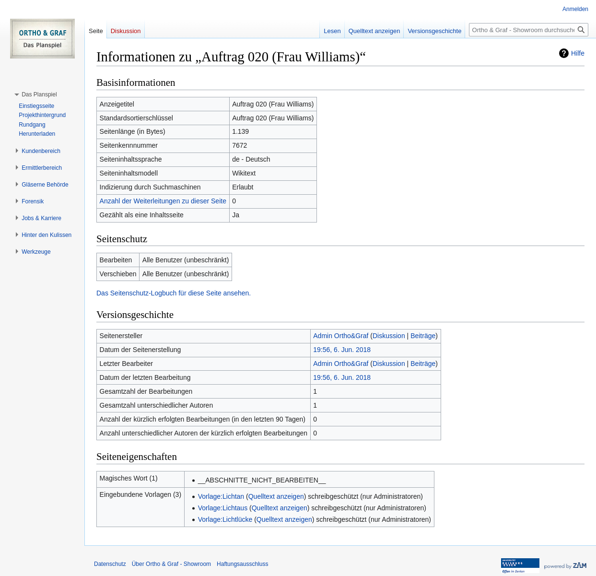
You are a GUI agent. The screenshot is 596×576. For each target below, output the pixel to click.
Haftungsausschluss (242, 564)
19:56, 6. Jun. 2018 (342, 349)
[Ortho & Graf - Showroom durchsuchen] (528, 29)
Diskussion (389, 336)
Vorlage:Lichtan (221, 496)
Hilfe (577, 53)
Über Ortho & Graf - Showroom (171, 564)
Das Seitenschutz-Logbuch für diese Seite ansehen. (173, 293)
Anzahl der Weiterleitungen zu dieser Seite (163, 201)
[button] (39, 94)
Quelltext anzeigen (276, 496)
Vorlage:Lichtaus (223, 508)
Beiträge (422, 336)
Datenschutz (110, 564)
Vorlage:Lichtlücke (225, 519)
